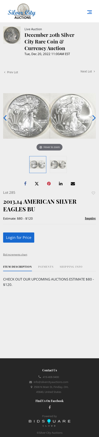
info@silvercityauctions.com (51, 382)
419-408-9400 (51, 377)
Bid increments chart (15, 254)
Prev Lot (11, 72)
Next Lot (88, 71)
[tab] (17, 268)
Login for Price (18, 237)
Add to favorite (93, 193)
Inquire (90, 218)
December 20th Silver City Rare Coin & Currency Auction (49, 41)
